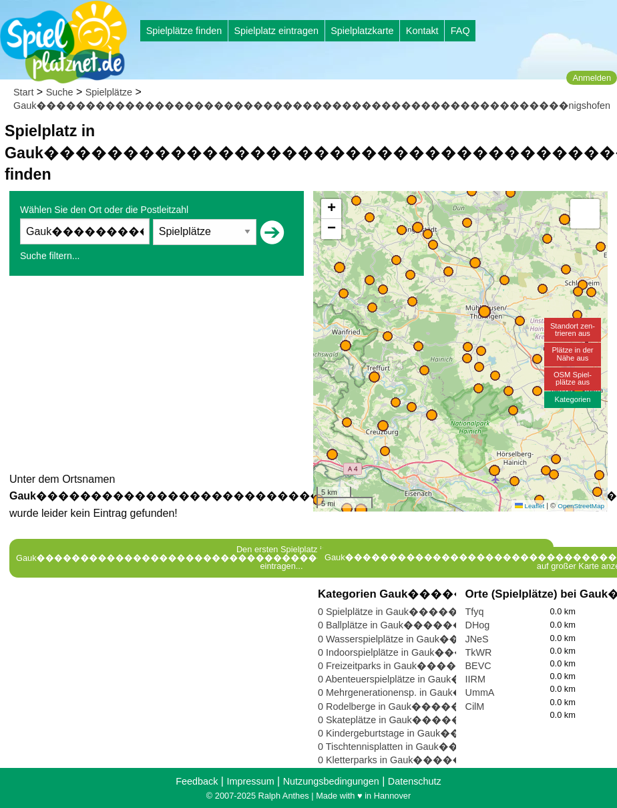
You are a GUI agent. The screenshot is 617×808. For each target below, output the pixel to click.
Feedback (197, 781)
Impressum (250, 781)
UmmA (480, 692)
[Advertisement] (156, 377)
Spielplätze (108, 92)
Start (23, 92)
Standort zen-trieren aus (572, 329)
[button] (361, 509)
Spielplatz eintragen (276, 30)
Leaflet (529, 506)
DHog (477, 625)
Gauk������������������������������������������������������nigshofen (311, 105)
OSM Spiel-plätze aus (573, 378)
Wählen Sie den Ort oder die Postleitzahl (104, 209)
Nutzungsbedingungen (331, 781)
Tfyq (474, 611)
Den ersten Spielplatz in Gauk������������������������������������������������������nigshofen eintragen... (281, 558)
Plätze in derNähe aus (572, 353)
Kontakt (422, 30)
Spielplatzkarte (362, 30)
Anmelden (591, 78)
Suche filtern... (50, 255)
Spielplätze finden (184, 30)
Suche (59, 92)
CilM (475, 706)
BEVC (478, 665)
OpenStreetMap (581, 506)
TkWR (478, 652)
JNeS (477, 639)
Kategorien (572, 399)
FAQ (460, 30)
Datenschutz (414, 781)
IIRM (475, 679)
